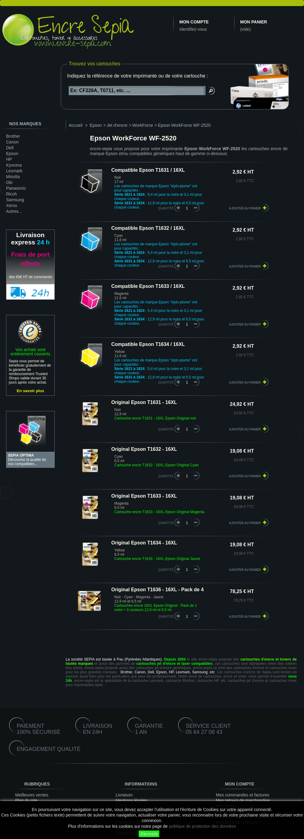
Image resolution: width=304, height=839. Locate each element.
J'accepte (149, 833)
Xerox (11, 205)
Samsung (15, 199)
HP (9, 159)
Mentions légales (131, 800)
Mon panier (253, 21)
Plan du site (26, 800)
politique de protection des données (202, 826)
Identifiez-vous (193, 29)
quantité (166, 208)
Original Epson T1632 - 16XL (144, 449)
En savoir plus (30, 390)
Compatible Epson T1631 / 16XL (148, 170)
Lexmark (14, 170)
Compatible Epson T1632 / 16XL (148, 228)
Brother (13, 136)
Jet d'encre (117, 125)
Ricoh (11, 194)
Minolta (13, 176)
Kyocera (14, 165)
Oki (9, 182)
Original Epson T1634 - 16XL (144, 542)
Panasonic (16, 188)
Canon (12, 142)
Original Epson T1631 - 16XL (144, 402)
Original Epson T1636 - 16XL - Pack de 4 (157, 589)
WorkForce (142, 125)
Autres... (14, 211)
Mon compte (194, 21)
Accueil (75, 125)
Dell (9, 147)
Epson (12, 153)
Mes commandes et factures (242, 795)
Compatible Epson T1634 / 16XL (148, 344)
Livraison (124, 794)
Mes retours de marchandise (243, 800)
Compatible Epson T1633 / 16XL (148, 286)
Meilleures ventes (31, 794)
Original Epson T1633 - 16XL (144, 496)
